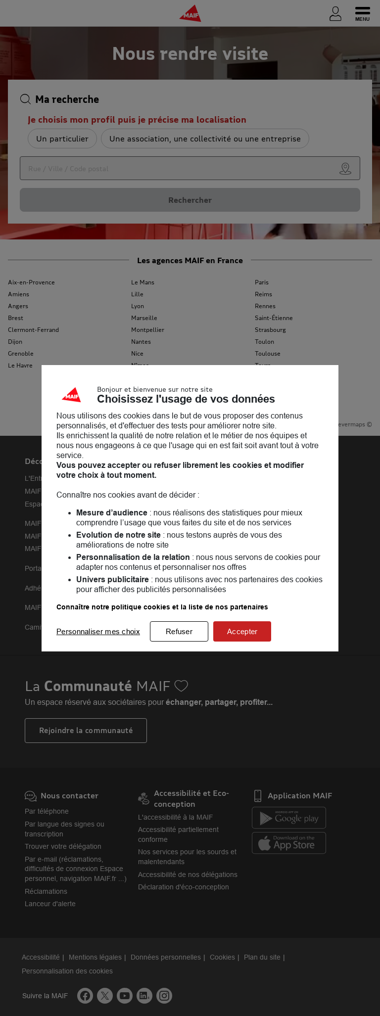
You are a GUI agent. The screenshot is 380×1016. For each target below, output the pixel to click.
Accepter (242, 631)
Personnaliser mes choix (98, 631)
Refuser (179, 631)
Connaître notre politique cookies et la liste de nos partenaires (162, 607)
